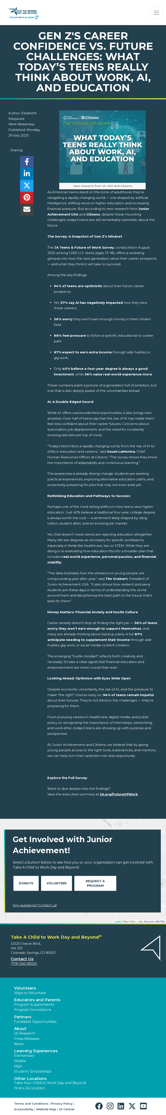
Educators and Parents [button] (37, 1000)
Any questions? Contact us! (35, 905)
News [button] (19, 1044)
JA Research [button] (24, 1033)
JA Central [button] (66, 1109)
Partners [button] (22, 1017)
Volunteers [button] (25, 988)
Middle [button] (20, 1061)
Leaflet (117, 921)
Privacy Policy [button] (61, 1103)
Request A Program (95, 883)
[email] (26, 211)
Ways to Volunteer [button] (30, 993)
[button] (100, 1106)
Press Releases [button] (26, 1039)
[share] (26, 163)
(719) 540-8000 (24, 964)
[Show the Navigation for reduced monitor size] (156, 13)
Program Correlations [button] (32, 1010)
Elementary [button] (24, 1056)
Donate (26, 883)
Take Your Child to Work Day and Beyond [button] (50, 1083)
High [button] (18, 1066)
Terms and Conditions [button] (31, 1103)
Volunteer (56, 883)
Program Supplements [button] (34, 1004)
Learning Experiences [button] (36, 1051)
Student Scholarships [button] (32, 1071)
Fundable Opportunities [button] (35, 1022)
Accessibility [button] (23, 1109)
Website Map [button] (46, 1109)
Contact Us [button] (22, 959)
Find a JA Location (29, 1088)
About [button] (20, 1029)
